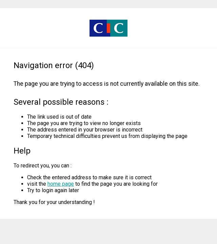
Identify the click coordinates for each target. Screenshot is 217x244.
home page (60, 184)
